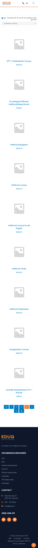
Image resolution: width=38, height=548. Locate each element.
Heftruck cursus (19, 185)
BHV (3, 462)
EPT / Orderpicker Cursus (19, 61)
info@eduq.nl (10, 506)
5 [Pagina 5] (31, 407)
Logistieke (5, 476)
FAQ (10, 538)
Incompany (5, 483)
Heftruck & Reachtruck (9, 465)
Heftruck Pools (19, 268)
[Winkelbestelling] (19, 23)
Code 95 (4, 469)
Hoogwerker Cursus (19, 349)
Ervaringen (17, 538)
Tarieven (26, 538)
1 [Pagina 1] (11, 407)
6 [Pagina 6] (16, 411)
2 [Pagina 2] (16, 407)
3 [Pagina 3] (21, 407)
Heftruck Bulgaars (19, 144)
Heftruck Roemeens (19, 309)
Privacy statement (19, 544)
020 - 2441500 (10, 502)
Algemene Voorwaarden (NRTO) (19, 541)
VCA (3, 458)
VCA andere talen (8, 480)
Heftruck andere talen (9, 473)
